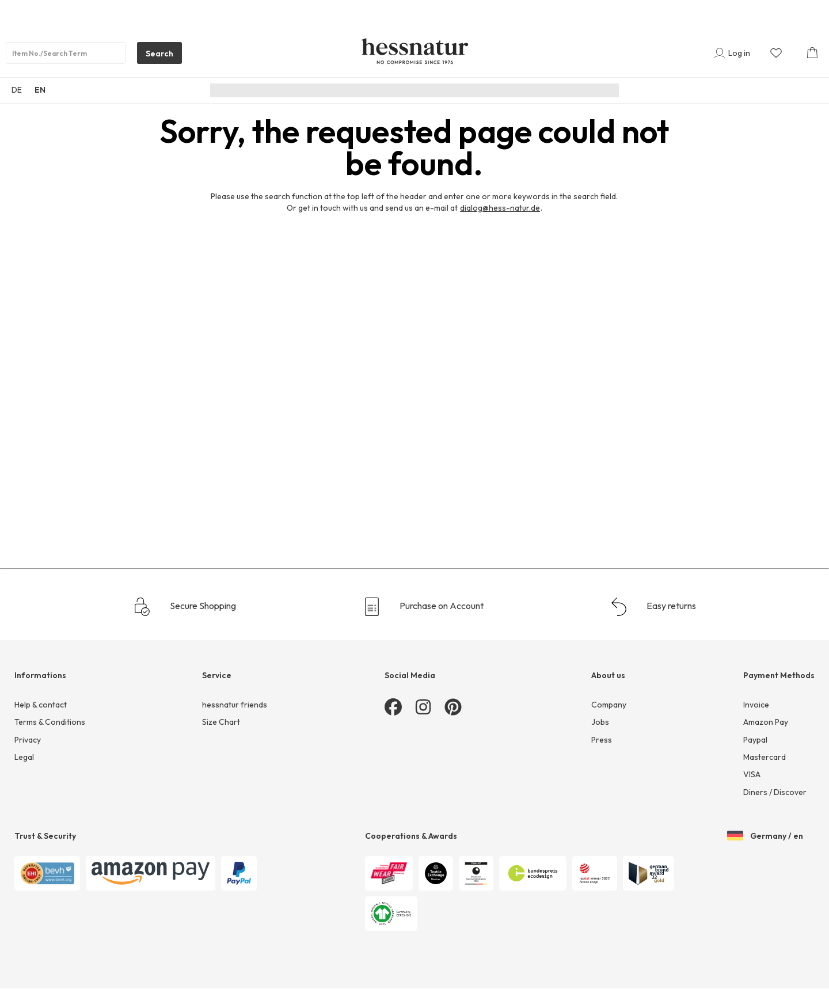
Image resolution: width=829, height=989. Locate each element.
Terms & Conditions (49, 722)
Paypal (755, 740)
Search (155, 55)
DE (17, 90)
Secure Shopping (184, 607)
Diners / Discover (775, 792)
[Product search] (66, 53)
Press (601, 740)
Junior (433, 90)
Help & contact (40, 704)
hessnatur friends (234, 704)
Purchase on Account (423, 607)
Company (608, 704)
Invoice (756, 704)
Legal (24, 757)
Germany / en (765, 836)
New (322, 90)
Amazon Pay (765, 722)
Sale (564, 90)
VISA (751, 774)
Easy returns (653, 607)
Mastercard (764, 757)
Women (360, 90)
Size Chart (221, 722)
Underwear (482, 90)
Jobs (600, 722)
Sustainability (274, 90)
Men (398, 90)
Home (529, 90)
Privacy (27, 740)
